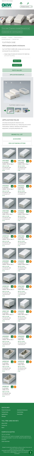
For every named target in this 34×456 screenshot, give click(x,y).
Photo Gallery (5, 28)
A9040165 (5, 286)
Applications (5, 414)
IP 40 (3, 170)
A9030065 (21, 211)
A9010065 (5, 161)
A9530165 (21, 361)
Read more (17, 61)
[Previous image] (5, 110)
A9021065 (5, 211)
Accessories (5, 32)
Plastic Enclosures (6, 410)
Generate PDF (17, 65)
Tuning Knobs (5, 412)
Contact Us (4, 425)
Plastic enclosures (18, 37)
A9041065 (21, 286)
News (3, 427)
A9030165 (5, 236)
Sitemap (4, 416)
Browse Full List (25, 28)
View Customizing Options (15, 32)
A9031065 (21, 236)
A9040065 (21, 261)
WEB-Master (14, 452)
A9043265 (21, 336)
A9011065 (21, 161)
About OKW (4, 423)
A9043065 (5, 336)
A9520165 (5, 361)
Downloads (20, 414)
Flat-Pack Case (15, 39)
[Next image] (29, 110)
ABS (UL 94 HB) (5, 166)
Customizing (20, 412)
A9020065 (5, 186)
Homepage (4, 37)
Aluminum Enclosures (22, 410)
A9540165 (5, 386)
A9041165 (5, 311)
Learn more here (5, 441)
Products (10, 37)
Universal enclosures (6, 39)
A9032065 (5, 261)
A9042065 (21, 311)
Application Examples (15, 28)
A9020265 (21, 186)
